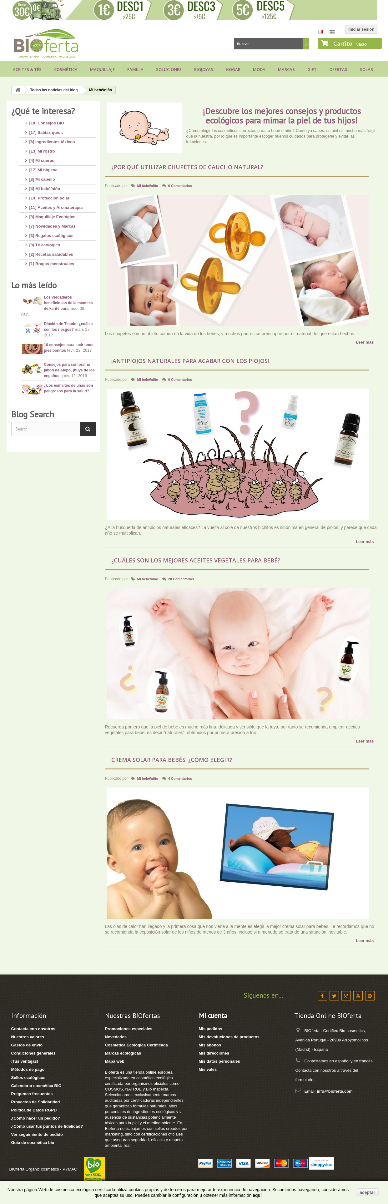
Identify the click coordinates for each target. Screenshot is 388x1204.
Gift (312, 69)
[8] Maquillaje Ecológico (52, 214)
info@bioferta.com (335, 1091)
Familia (135, 69)
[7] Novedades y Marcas (52, 223)
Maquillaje (102, 69)
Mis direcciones (214, 1053)
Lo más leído (34, 280)
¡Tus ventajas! (24, 1061)
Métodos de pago (28, 1069)
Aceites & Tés (27, 69)
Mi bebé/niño (147, 186)
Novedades (116, 1037)
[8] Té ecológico (44, 242)
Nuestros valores (27, 1037)
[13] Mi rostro (42, 148)
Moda (259, 69)
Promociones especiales (129, 1028)
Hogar (233, 69)
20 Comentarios (181, 579)
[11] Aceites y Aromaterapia (56, 205)
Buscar (306, 43)
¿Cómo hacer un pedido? (35, 1118)
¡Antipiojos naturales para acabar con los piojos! (190, 361)
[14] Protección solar (49, 195)
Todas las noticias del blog (54, 90)
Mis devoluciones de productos (229, 1037)
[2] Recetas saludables (51, 251)
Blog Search (32, 416)
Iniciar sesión (361, 29)
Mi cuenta (213, 1015)
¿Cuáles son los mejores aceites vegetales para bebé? (195, 560)
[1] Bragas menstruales (51, 261)
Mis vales (208, 1069)
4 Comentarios (180, 778)
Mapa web (114, 1061)
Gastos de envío (27, 1045)
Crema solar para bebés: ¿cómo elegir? (171, 759)
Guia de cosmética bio (32, 1142)
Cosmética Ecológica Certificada (136, 1045)
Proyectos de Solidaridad (35, 1102)
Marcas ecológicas (123, 1053)
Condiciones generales (33, 1053)
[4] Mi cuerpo (42, 158)
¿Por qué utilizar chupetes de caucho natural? (187, 167)
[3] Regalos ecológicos (51, 233)
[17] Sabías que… (46, 130)
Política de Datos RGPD (34, 1110)
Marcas (286, 69)
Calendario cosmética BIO (36, 1085)
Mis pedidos (210, 1028)
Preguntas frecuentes (32, 1093)
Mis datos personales (219, 1061)
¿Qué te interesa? (43, 111)
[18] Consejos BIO (46, 120)
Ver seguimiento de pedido (37, 1134)
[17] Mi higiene (43, 167)
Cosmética (66, 69)
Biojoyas (203, 69)
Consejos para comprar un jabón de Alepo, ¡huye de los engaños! (69, 365)
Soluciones (169, 69)
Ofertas (338, 69)
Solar (366, 69)
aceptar (367, 1192)
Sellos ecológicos (28, 1077)
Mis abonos (210, 1045)
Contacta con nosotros (33, 1028)
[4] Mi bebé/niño (44, 186)
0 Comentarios (180, 186)
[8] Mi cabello (42, 176)
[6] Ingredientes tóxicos (52, 139)
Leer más (365, 342)
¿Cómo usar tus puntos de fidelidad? (47, 1126)
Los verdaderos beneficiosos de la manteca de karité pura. (68, 297)
